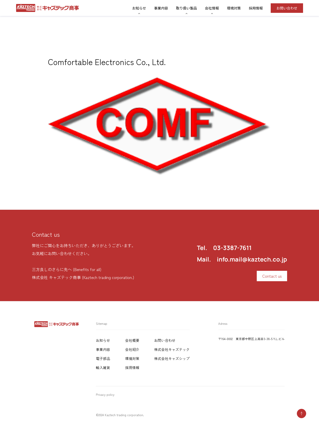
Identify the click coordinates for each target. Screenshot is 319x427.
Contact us (272, 276)
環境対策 (234, 8)
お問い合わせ (287, 8)
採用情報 (256, 8)
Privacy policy (105, 394)
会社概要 (132, 340)
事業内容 (161, 8)
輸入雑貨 (103, 367)
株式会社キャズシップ (172, 358)
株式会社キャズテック (172, 349)
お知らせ (103, 340)
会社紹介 (132, 349)
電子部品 (103, 358)
